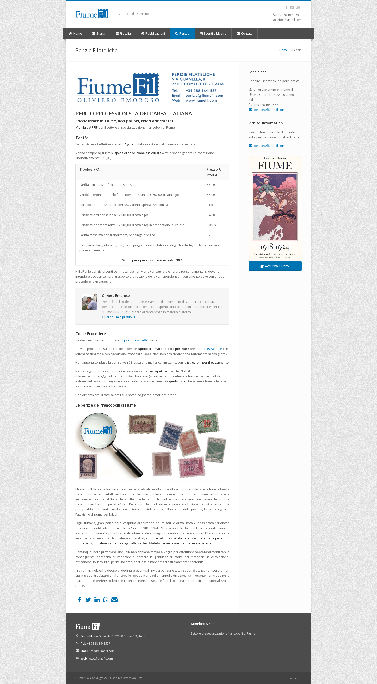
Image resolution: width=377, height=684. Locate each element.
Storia (98, 33)
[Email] (115, 601)
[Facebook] (79, 601)
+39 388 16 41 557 (288, 15)
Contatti (244, 33)
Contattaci (295, 678)
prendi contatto (136, 340)
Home (75, 33)
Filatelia (123, 33)
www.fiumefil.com (101, 658)
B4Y (139, 678)
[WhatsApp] (106, 601)
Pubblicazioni (153, 33)
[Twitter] (88, 601)
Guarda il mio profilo (118, 317)
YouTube (298, 7)
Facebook (286, 7)
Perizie (182, 33)
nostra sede (213, 349)
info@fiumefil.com (289, 20)
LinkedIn (292, 7)
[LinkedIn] (97, 601)
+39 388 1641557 (98, 644)
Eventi (213, 33)
